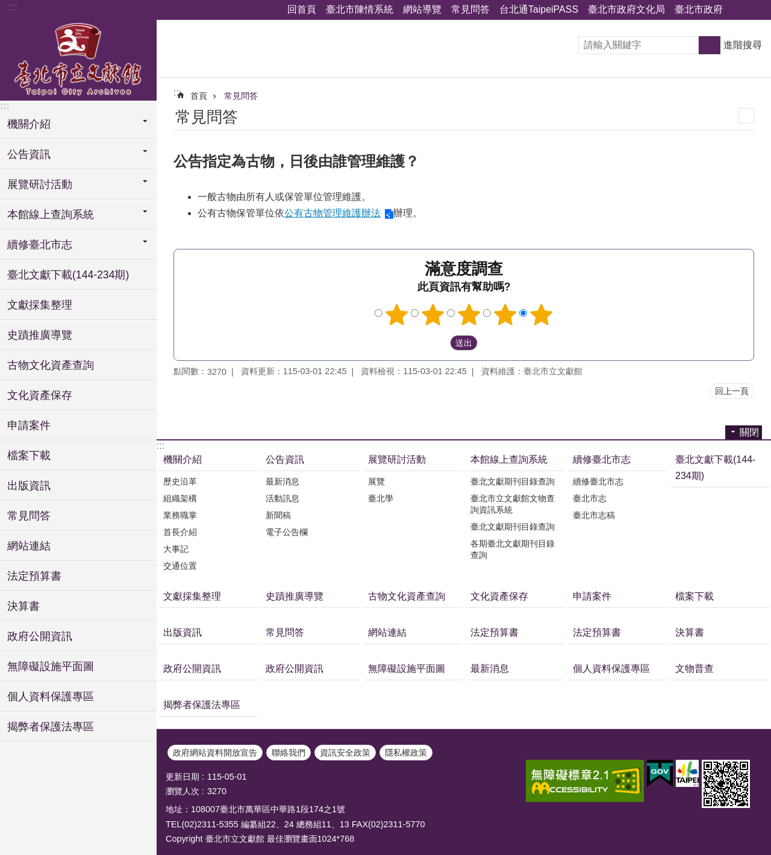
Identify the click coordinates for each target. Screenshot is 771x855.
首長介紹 (180, 532)
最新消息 (282, 481)
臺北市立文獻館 (78, 58)
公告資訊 (285, 459)
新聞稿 (278, 515)
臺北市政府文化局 (626, 9)
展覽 (376, 481)
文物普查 (694, 668)
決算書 (23, 606)
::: (13, 7)
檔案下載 (29, 455)
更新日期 (182, 776)
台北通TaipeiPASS (538, 9)
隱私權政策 (406, 752)
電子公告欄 (287, 532)
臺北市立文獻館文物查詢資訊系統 (512, 504)
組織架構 (180, 498)
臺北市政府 (699, 9)
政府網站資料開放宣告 (215, 752)
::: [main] (177, 92)
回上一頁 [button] (732, 391)
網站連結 (29, 546)
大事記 (176, 549)
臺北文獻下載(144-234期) (68, 275)
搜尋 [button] (709, 45)
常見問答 (470, 9)
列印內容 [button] (746, 116)
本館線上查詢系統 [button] (50, 214)
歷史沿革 (180, 481)
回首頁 (301, 9)
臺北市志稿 (594, 515)
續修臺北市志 (602, 459)
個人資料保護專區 (50, 697)
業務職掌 (180, 515)
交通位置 (180, 566)
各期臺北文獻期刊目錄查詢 (512, 549)
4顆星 (505, 314)
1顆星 (397, 314)
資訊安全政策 (345, 752)
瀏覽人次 (182, 791)
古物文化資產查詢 (50, 365)
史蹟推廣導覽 (39, 335)
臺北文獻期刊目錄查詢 (512, 481)
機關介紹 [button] (29, 124)
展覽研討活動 (397, 459)
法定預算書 (34, 576)
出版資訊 (29, 486)
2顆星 (433, 314)
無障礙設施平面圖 (50, 666)
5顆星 (541, 314)
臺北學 (380, 498)
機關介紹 (182, 459)
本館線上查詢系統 (509, 459)
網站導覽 (422, 9)
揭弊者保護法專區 (50, 727)
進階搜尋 (742, 45)
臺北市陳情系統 (359, 9)
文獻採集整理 (39, 305)
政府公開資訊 (39, 636)
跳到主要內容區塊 (6, 6)
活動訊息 (282, 498)
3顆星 (469, 314)
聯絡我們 (288, 752)
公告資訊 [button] (29, 154)
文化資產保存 (39, 395)
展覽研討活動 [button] (39, 184)
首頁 (198, 96)
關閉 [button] (738, 10)
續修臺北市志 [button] (39, 245)
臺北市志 (590, 498)
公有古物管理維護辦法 (332, 213)
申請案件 (29, 425)
